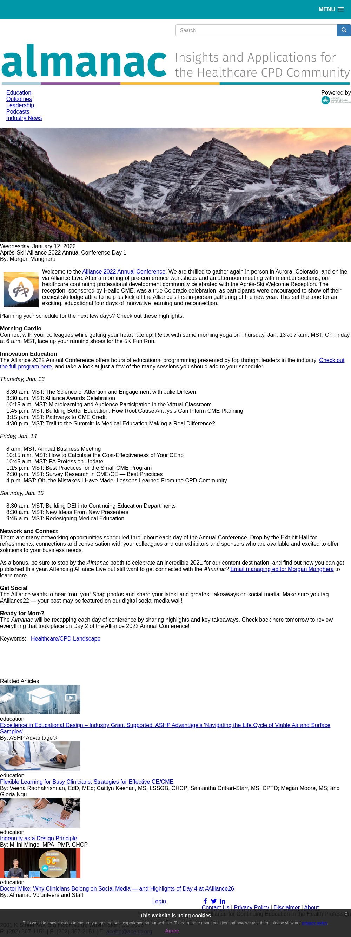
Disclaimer (286, 908)
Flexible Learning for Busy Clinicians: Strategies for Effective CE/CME (86, 782)
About (311, 908)
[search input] (256, 30)
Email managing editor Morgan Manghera (281, 569)
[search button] (344, 30)
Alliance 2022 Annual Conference (123, 272)
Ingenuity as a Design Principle (38, 838)
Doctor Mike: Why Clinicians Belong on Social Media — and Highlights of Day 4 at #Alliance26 (117, 889)
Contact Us (216, 908)
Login (159, 901)
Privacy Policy (251, 908)
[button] (331, 9)
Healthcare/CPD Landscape (65, 639)
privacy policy (314, 922)
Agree (172, 930)
